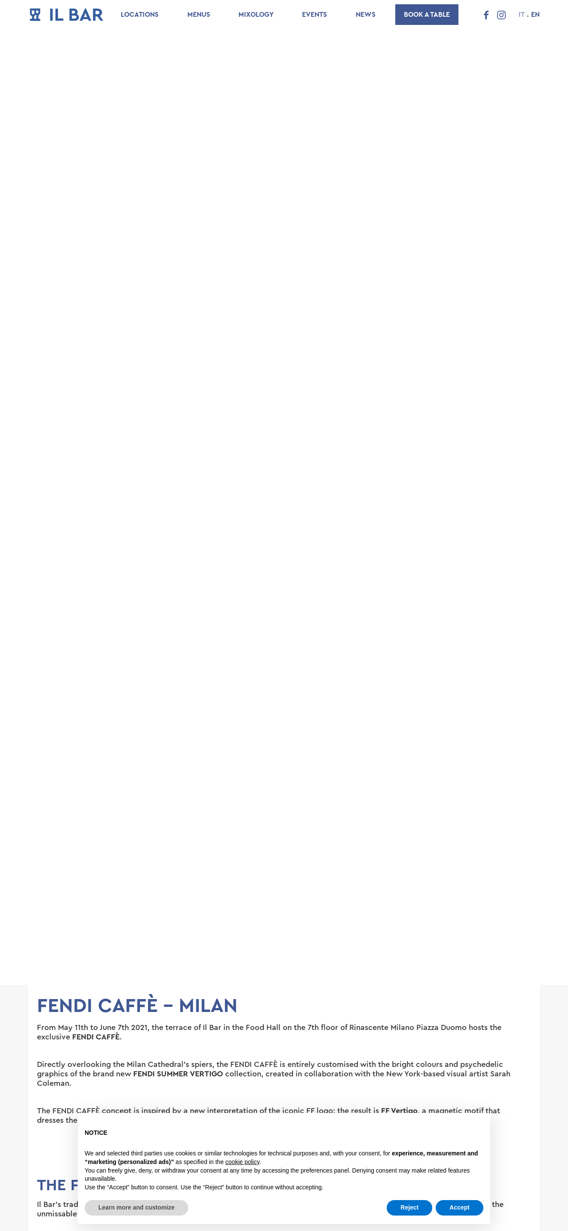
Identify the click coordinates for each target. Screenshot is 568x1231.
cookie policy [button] (243, 1161)
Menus (198, 14)
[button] (54, 1152)
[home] (66, 14)
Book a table (427, 14)
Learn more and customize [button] (136, 1207)
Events (314, 14)
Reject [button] (409, 1207)
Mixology (256, 14)
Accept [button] (459, 1207)
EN (535, 14)
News (366, 14)
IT (522, 14)
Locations (140, 14)
